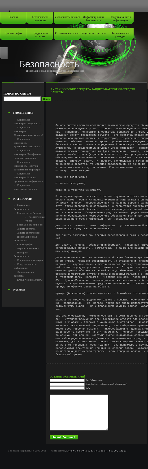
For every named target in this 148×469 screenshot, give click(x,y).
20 (115, 450)
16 (102, 450)
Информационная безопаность (93, 18)
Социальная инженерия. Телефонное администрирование (27, 154)
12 (88, 450)
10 (82, 450)
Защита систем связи (93, 33)
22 (121, 450)
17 (105, 450)
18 (108, 450)
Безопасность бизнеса (67, 17)
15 (98, 450)
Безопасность (49, 64)
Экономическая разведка (120, 34)
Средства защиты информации (120, 18)
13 (92, 450)
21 (118, 450)
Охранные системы (66, 33)
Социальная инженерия (30, 260)
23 (125, 450)
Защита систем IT (27, 228)
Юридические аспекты (40, 34)
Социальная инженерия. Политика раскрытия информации (27, 166)
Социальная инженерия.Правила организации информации (28, 177)
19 (112, 450)
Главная (13, 17)
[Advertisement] (30, 98)
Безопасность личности (40, 18)
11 (85, 450)
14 (95, 450)
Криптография (13, 33)
